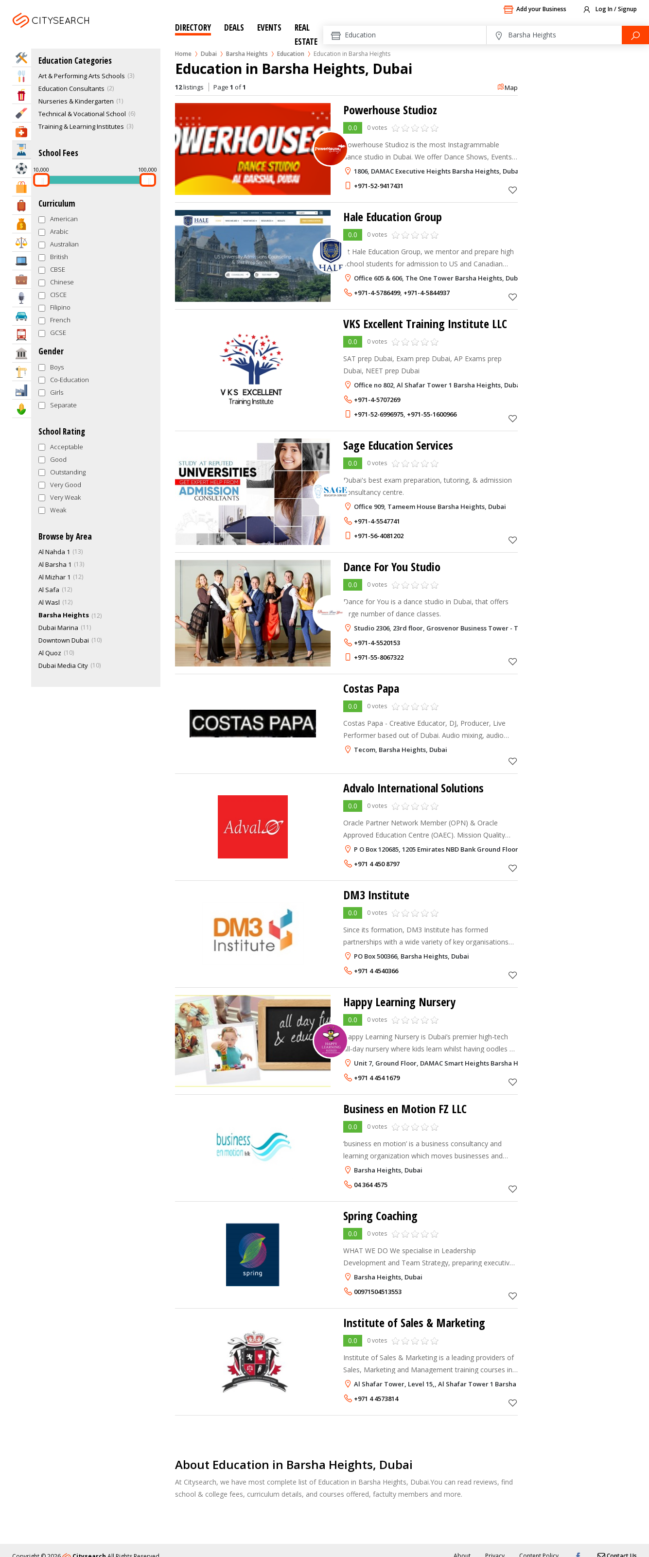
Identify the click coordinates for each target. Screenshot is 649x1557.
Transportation (21, 335)
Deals (234, 27)
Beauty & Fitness (21, 113)
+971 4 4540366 (376, 970)
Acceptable (66, 446)
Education (290, 54)
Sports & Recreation (21, 168)
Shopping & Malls (21, 187)
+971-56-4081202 (378, 535)
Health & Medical (21, 131)
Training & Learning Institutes (81, 126)
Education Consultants (71, 88)
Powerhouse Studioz (390, 110)
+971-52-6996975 (378, 414)
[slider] (41, 180)
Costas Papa (371, 688)
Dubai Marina (58, 627)
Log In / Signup (609, 10)
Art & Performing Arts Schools (81, 75)
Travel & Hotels (21, 205)
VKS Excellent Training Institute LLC (425, 323)
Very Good (65, 484)
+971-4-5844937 (426, 292)
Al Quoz (49, 652)
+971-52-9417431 (378, 185)
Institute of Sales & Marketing (414, 1322)
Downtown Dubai (63, 640)
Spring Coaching (380, 1215)
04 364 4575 (370, 1184)
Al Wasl (49, 602)
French (60, 319)
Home (183, 54)
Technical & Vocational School (82, 113)
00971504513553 (378, 1291)
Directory (193, 27)
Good (58, 459)
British (59, 256)
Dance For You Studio (391, 567)
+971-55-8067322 (378, 657)
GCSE (58, 332)
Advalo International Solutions (413, 788)
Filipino (60, 307)
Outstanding (68, 472)
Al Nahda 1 (54, 551)
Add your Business (534, 9)
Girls (56, 392)
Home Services (21, 58)
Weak (58, 510)
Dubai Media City (63, 665)
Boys (57, 367)
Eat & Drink (21, 76)
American (64, 218)
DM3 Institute (376, 895)
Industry (21, 390)
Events (269, 27)
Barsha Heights (247, 54)
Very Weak (65, 497)
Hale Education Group (392, 217)
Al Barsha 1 (54, 564)
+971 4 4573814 (376, 1398)
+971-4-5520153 (377, 642)
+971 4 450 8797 (377, 863)
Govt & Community (21, 353)
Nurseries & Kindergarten (76, 101)
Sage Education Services (398, 445)
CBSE (57, 269)
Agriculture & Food (21, 409)
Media (21, 298)
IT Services (21, 261)
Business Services (21, 279)
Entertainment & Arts (21, 95)
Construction (21, 372)
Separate (63, 405)
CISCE (58, 294)
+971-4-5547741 (377, 521)
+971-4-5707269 (377, 399)
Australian (64, 244)
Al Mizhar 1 (54, 577)
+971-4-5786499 (377, 292)
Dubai (77, 32)
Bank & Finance (21, 224)
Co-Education (69, 379)
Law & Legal (21, 242)
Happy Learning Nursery (399, 1002)
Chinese (62, 282)
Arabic (59, 231)
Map (507, 87)
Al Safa (48, 589)
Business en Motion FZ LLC (405, 1109)
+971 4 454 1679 (377, 1077)
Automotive (21, 316)
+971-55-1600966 (431, 414)
